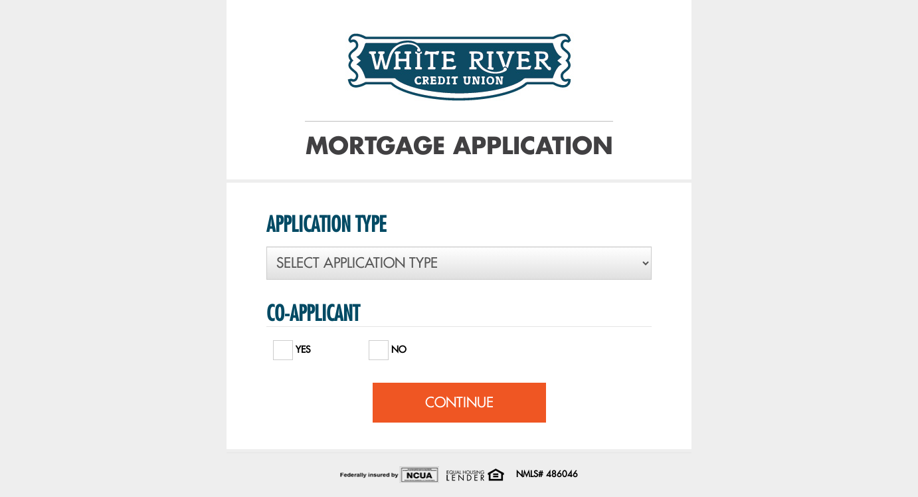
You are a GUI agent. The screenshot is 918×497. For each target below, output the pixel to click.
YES (292, 346)
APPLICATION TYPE (326, 224)
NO (388, 346)
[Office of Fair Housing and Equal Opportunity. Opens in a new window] (475, 473)
